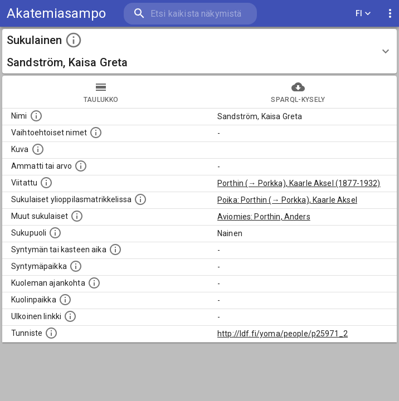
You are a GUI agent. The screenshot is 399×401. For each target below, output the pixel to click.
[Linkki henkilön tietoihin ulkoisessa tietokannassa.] (70, 316)
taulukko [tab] (100, 92)
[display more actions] (390, 14)
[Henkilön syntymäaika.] (115, 249)
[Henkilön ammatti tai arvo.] (81, 166)
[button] (199, 51)
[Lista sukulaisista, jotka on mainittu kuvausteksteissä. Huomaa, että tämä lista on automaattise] (77, 216)
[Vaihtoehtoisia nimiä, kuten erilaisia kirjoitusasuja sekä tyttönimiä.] (96, 132)
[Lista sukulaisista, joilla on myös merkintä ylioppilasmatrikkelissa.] (140, 199)
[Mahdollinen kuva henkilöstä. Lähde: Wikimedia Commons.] (38, 149)
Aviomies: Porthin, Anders (263, 216)
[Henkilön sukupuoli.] (55, 233)
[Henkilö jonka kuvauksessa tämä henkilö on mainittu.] (46, 183)
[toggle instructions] (73, 40)
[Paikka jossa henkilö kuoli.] (65, 300)
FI (363, 13)
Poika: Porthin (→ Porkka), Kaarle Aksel (287, 199)
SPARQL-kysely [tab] (298, 92)
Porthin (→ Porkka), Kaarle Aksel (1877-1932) (299, 183)
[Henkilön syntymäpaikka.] (76, 266)
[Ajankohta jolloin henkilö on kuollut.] (94, 283)
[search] (190, 14)
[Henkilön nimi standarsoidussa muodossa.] (36, 116)
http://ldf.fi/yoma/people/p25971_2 (282, 333)
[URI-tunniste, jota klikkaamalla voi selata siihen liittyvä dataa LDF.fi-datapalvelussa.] (51, 333)
